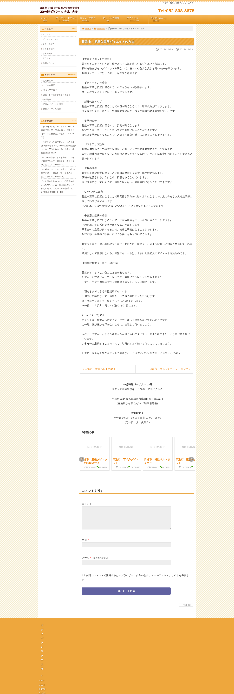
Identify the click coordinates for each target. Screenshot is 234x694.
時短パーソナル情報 (52, 109)
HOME (86, 28)
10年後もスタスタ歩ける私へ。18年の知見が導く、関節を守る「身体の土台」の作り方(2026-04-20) (58, 173)
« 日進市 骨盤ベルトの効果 (99, 369)
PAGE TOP (185, 608)
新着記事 (99, 28)
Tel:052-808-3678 (176, 10)
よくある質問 (114, 19)
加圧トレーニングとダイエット (57, 95)
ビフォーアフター (67, 19)
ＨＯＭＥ (47, 35)
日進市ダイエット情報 (53, 104)
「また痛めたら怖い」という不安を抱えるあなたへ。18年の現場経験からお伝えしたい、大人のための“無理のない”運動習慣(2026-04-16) (57, 186)
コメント (87, 503)
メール (85, 561)
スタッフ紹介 (90, 19)
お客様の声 (47, 53)
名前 (84, 543)
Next (191, 459)
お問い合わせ (161, 19)
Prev (81, 459)
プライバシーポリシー (118, 659)
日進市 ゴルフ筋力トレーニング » (169, 369)
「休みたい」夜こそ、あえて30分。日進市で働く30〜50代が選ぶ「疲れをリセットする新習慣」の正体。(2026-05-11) (58, 131)
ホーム (47, 19)
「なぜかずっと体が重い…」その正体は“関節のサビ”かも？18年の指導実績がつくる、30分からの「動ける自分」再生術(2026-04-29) (58, 147)
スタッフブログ (50, 90)
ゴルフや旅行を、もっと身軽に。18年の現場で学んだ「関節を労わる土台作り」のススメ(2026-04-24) (57, 161)
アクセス (138, 19)
